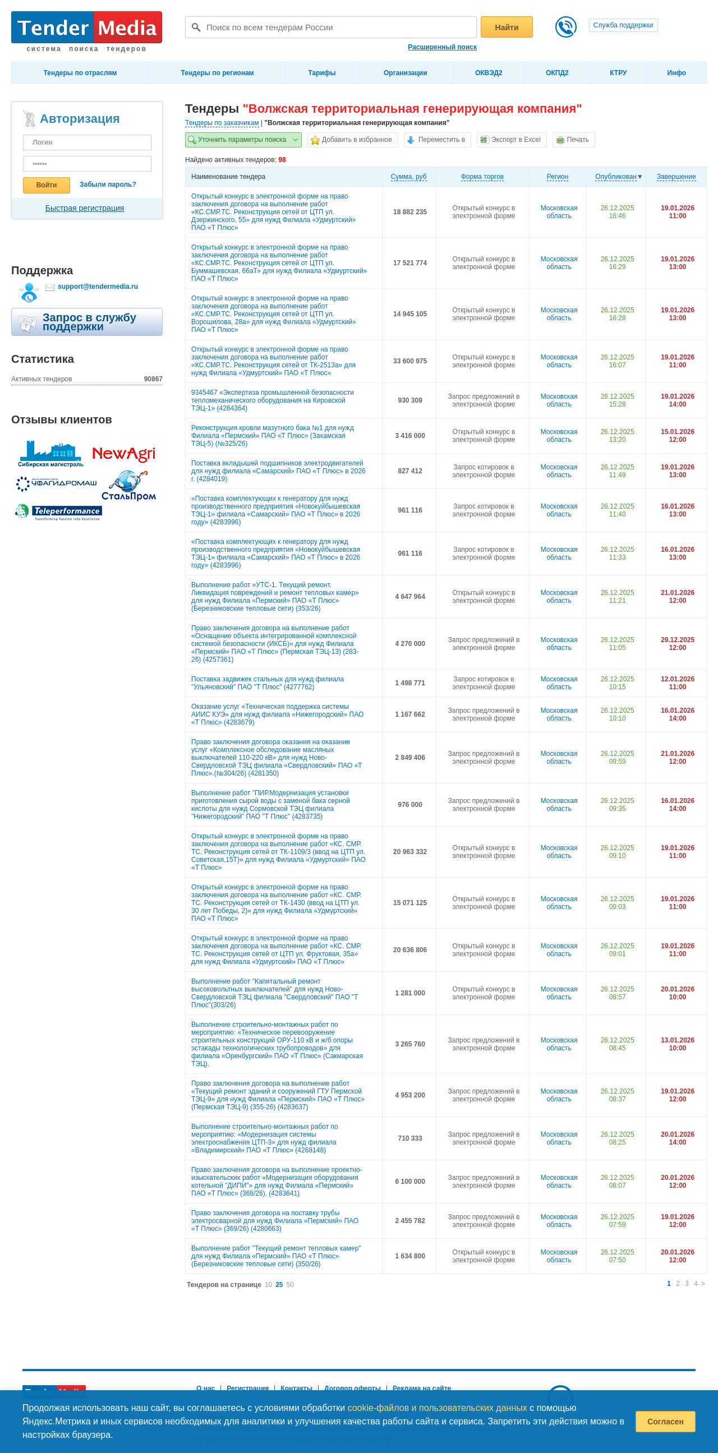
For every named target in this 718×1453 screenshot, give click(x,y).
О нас (205, 1388)
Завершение (676, 177)
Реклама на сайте (422, 1388)
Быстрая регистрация (85, 208)
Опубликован (616, 177)
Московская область (559, 212)
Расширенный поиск (442, 47)
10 (268, 1285)
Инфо (677, 73)
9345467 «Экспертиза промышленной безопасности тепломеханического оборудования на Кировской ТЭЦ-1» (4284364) (272, 400)
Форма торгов (482, 177)
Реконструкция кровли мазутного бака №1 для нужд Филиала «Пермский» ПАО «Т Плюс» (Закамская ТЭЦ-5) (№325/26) (272, 436)
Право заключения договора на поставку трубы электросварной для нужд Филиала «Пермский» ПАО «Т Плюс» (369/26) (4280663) (274, 1221)
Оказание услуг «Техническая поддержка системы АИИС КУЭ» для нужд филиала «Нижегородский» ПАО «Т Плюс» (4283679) (277, 714)
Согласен (665, 1421)
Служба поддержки (623, 25)
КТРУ (618, 73)
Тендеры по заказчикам (222, 123)
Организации (405, 73)
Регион (558, 177)
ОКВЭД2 (489, 73)
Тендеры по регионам (217, 73)
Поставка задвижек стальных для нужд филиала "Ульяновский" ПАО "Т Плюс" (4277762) (267, 683)
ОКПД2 (557, 73)
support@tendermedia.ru (98, 286)
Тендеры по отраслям (80, 73)
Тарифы (321, 73)
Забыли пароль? (108, 184)
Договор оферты (352, 1388)
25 (279, 1285)
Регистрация (248, 1388)
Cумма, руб (409, 177)
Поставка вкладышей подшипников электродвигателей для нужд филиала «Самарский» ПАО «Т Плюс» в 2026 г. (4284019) (278, 471)
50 (290, 1285)
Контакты (296, 1388)
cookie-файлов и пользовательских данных (437, 1408)
